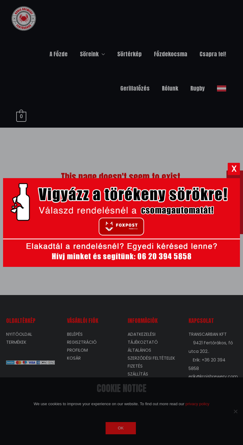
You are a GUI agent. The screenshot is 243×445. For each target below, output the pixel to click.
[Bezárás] (234, 169)
